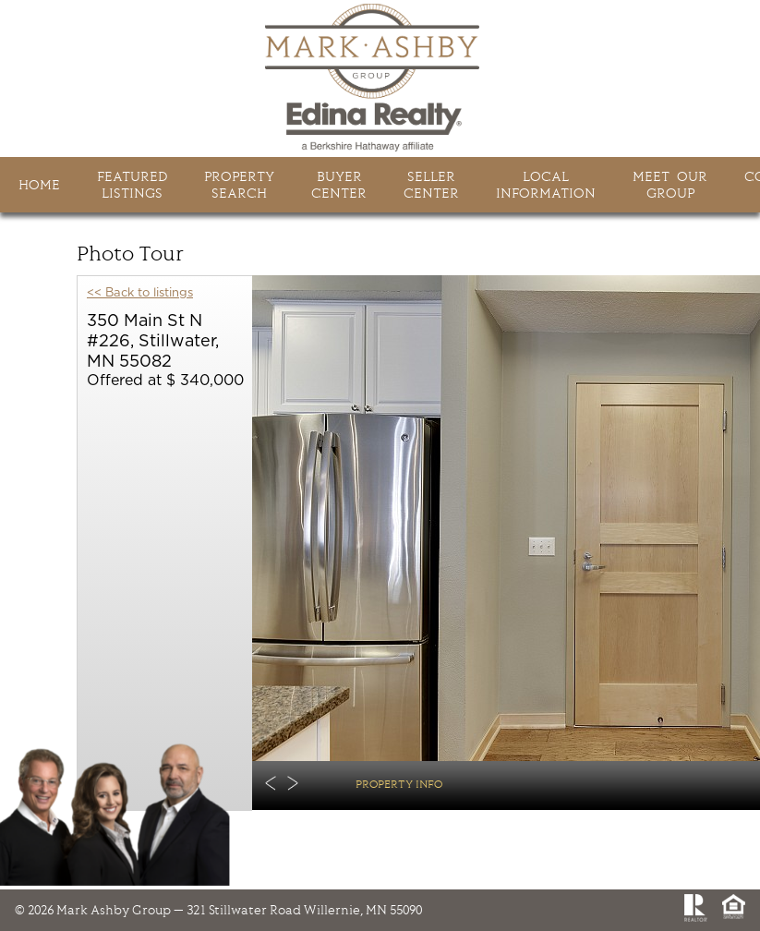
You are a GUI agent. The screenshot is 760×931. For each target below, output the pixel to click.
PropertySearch (239, 184)
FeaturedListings (132, 184)
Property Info (399, 784)
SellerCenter (431, 184)
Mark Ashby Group (380, 77)
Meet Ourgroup (670, 184)
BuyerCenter (339, 184)
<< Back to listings (140, 293)
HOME (39, 184)
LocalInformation (546, 184)
